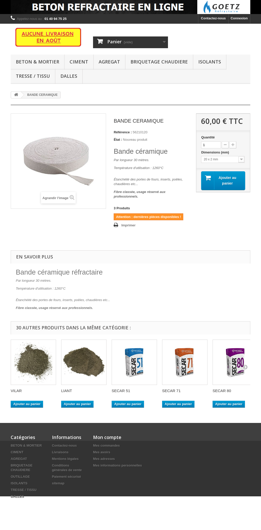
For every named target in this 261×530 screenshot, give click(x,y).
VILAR (16, 391)
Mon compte (107, 437)
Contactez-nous (213, 18)
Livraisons (60, 452)
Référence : (123, 132)
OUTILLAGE (20, 477)
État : (118, 139)
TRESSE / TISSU (33, 76)
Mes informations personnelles (117, 465)
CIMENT (79, 62)
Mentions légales (65, 459)
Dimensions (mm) (215, 152)
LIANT (66, 391)
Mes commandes (106, 445)
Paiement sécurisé (66, 477)
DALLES (68, 76)
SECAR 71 (171, 391)
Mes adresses (104, 459)
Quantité (208, 137)
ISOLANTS (209, 62)
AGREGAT (109, 62)
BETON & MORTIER (37, 62)
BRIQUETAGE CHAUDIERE (159, 62)
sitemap (58, 483)
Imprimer (128, 225)
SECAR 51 (121, 391)
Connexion (239, 18)
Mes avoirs (101, 452)
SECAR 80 (222, 391)
